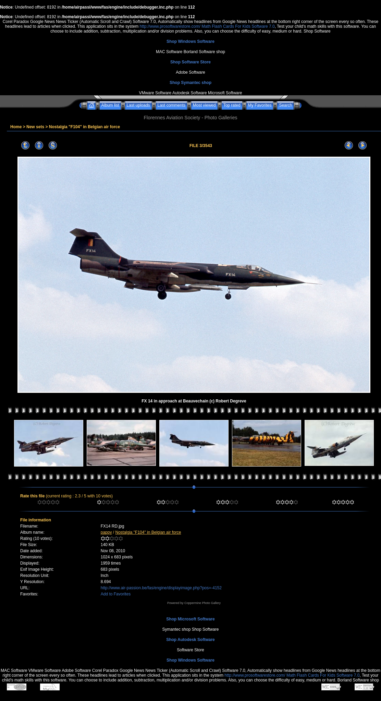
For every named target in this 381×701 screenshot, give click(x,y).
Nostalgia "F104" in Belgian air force (84, 126)
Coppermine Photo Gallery (202, 603)
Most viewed (204, 105)
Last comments (171, 105)
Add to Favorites (116, 594)
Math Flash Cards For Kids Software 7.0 (237, 26)
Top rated (232, 105)
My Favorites (260, 105)
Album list (110, 105)
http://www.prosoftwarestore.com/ (169, 26)
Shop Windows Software (190, 41)
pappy (106, 532)
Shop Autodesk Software (190, 639)
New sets (35, 126)
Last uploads (138, 105)
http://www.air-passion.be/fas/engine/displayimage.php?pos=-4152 (161, 587)
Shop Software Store (190, 62)
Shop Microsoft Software (190, 619)
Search (285, 105)
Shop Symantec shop (190, 82)
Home (16, 126)
